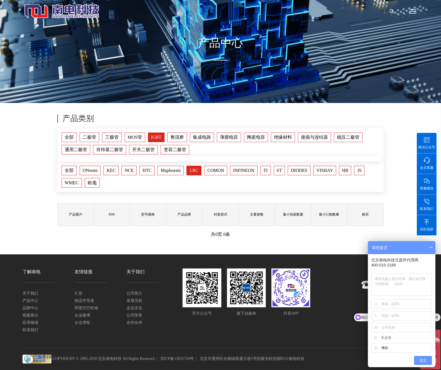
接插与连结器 (314, 137)
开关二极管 (143, 149)
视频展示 (30, 315)
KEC (111, 170)
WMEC (72, 182)
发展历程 (134, 301)
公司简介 (134, 293)
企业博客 (82, 323)
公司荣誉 (134, 315)
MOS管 (135, 137)
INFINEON (244, 170)
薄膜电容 (229, 137)
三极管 (112, 137)
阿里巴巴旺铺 (86, 308)
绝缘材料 (283, 137)
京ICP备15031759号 (177, 359)
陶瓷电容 (256, 137)
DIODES (299, 170)
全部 (69, 137)
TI (266, 170)
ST (279, 170)
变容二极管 (175, 149)
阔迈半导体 (84, 301)
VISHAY (324, 170)
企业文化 (134, 308)
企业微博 (82, 315)
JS (359, 170)
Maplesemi (171, 170)
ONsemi (90, 170)
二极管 (89, 137)
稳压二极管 (348, 137)
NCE (129, 170)
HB (345, 170)
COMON (215, 170)
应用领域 (30, 323)
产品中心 (30, 301)
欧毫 (92, 182)
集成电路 (202, 137)
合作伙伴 (134, 323)
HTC (147, 170)
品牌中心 (30, 308)
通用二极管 (76, 149)
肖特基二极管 (109, 149)
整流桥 (177, 137)
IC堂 (78, 293)
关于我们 (30, 293)
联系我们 (30, 330)
